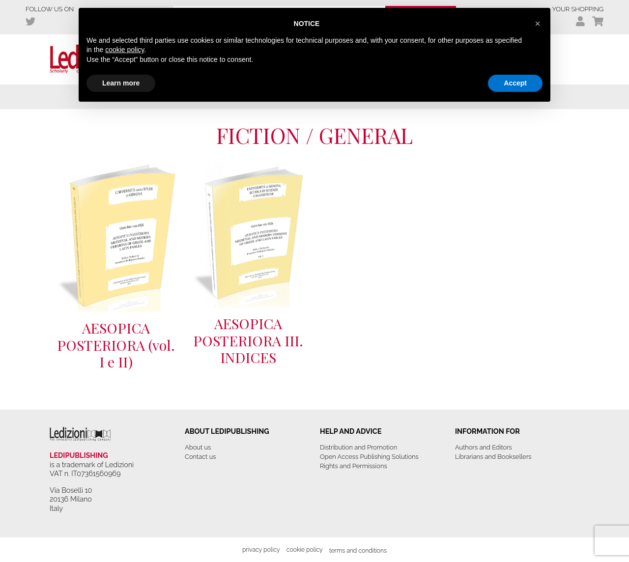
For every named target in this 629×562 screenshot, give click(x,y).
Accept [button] (515, 83)
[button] (537, 23)
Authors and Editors (483, 447)
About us (198, 447)
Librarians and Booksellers (493, 456)
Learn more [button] (121, 83)
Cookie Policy (304, 549)
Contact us (200, 456)
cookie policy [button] (124, 50)
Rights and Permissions (353, 466)
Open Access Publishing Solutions (369, 456)
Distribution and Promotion (358, 447)
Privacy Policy (261, 549)
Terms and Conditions (358, 550)
